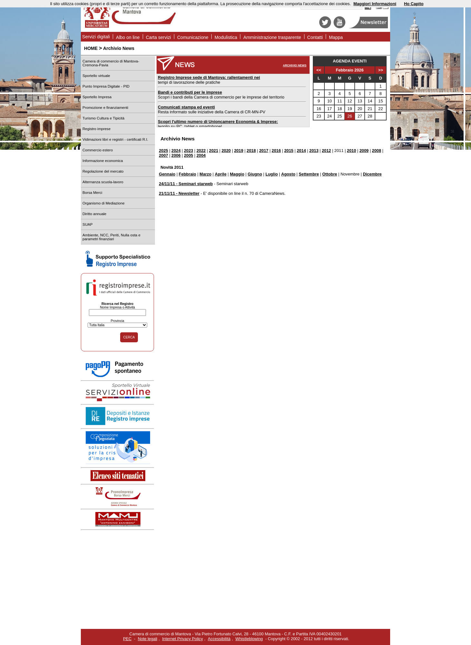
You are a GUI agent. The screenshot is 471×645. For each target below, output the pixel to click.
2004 (201, 155)
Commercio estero (97, 150)
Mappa (336, 37)
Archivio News (118, 48)
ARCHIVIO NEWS (294, 65)
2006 (175, 155)
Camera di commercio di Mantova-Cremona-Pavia (110, 63)
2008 (376, 150)
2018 (251, 150)
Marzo (205, 174)
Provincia (117, 321)
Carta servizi (158, 37)
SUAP (87, 224)
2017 (263, 150)
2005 (188, 155)
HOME (91, 48)
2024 (175, 150)
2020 (226, 150)
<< (318, 70)
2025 (163, 150)
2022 (201, 150)
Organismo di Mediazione (103, 203)
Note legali (147, 638)
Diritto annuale (94, 214)
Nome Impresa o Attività (117, 307)
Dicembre (372, 174)
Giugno (255, 174)
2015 (288, 150)
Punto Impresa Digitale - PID (106, 86)
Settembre (309, 174)
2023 (188, 150)
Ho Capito (413, 3)
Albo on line (128, 37)
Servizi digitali (96, 36)
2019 (238, 150)
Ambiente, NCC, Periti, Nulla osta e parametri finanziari (111, 237)
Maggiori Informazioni (374, 3)
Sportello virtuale (96, 76)
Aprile (220, 174)
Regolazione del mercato (102, 171)
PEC (127, 638)
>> (380, 70)
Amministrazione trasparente (272, 37)
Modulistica (226, 37)
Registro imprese (96, 129)
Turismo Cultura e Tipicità (103, 118)
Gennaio (167, 174)
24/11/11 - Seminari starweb (186, 183)
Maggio (237, 174)
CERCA (129, 337)
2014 (301, 150)
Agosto (288, 174)
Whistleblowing (249, 638)
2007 (163, 155)
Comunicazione (192, 37)
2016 (276, 150)
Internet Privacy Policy (182, 638)
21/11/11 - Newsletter (179, 193)
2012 (326, 150)
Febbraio (187, 174)
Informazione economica (102, 161)
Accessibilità (219, 638)
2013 (313, 150)
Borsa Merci (92, 192)
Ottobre (329, 174)
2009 (364, 150)
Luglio (271, 174)
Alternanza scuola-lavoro (102, 182)
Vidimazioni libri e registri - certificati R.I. (115, 139)
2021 (213, 150)
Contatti (315, 37)
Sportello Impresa (96, 97)
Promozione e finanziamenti (105, 107)
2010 (351, 150)
